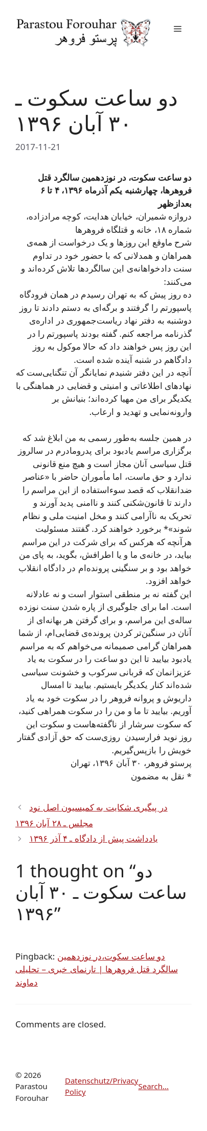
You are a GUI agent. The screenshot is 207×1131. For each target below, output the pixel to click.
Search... (153, 1086)
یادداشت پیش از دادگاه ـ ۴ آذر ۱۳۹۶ (93, 838)
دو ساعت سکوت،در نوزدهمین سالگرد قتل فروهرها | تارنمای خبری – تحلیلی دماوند (96, 969)
